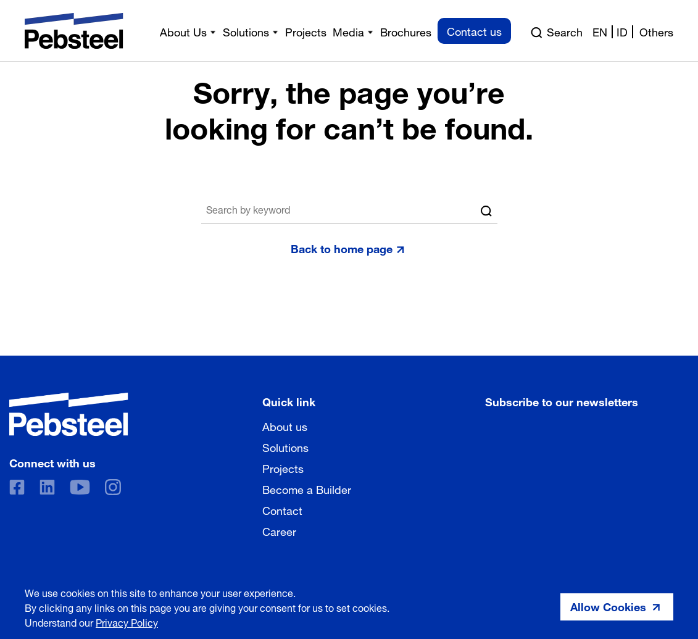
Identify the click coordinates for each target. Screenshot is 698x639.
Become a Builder (306, 488)
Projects (283, 467)
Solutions (285, 446)
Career (279, 530)
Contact (282, 509)
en (599, 30)
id (622, 30)
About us (284, 425)
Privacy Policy (127, 621)
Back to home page (342, 247)
